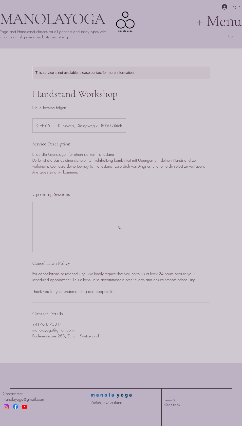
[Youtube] (24, 406)
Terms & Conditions (172, 402)
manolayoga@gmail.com (23, 399)
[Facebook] (15, 406)
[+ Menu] (194, 21)
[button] (235, 36)
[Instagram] (6, 406)
